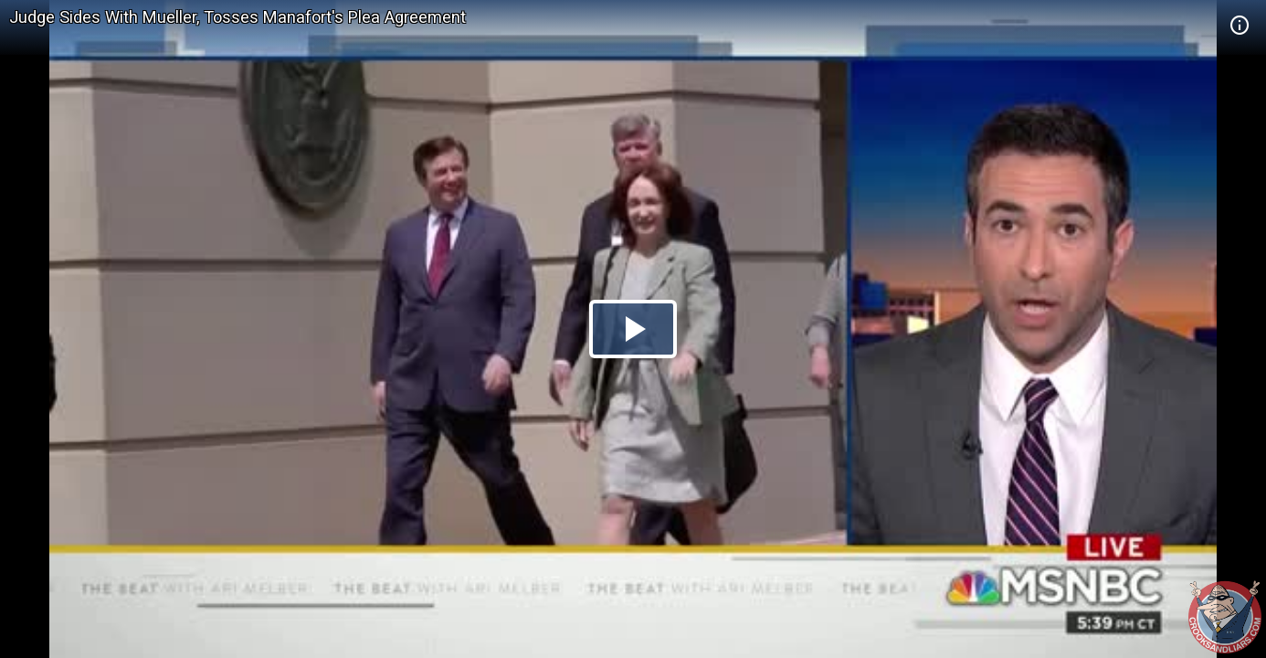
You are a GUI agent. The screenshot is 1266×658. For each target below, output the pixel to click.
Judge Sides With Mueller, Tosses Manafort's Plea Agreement (237, 17)
